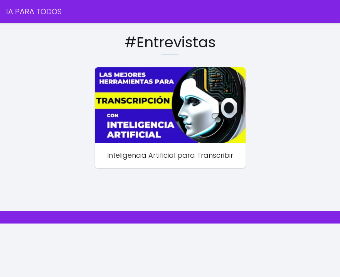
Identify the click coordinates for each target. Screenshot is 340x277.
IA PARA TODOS (34, 11)
